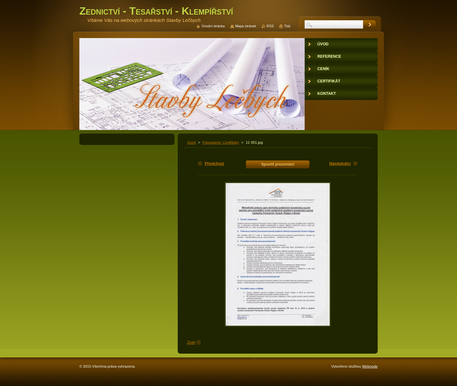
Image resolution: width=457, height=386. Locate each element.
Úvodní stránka (213, 26)
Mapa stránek (245, 26)
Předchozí (214, 163)
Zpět (191, 342)
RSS (270, 26)
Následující (340, 163)
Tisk (287, 26)
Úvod (191, 142)
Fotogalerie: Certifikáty (220, 142)
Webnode (370, 366)
